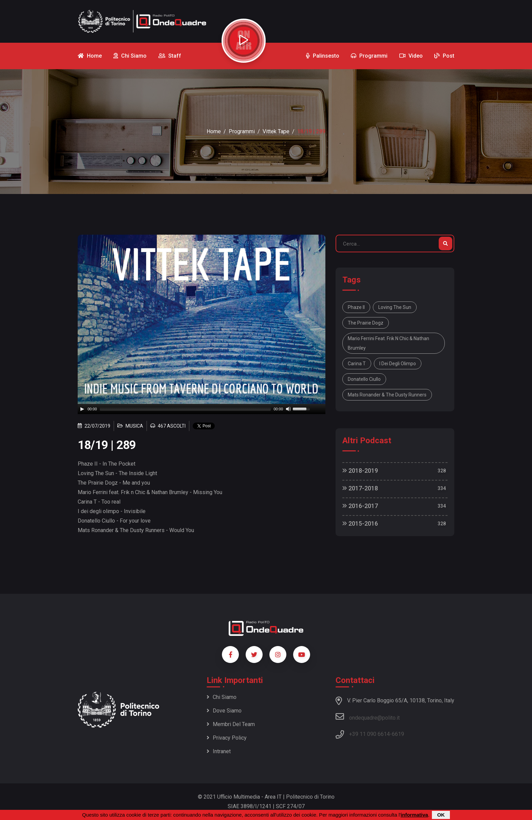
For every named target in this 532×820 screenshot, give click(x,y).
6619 (398, 734)
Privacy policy (227, 738)
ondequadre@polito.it (368, 716)
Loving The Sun (394, 307)
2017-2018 (360, 488)
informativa (414, 815)
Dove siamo (224, 710)
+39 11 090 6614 (369, 734)
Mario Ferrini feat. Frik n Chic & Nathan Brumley (388, 343)
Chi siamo (221, 697)
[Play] (82, 409)
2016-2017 (360, 505)
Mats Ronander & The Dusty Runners (387, 394)
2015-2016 (360, 523)
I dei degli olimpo (397, 363)
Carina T (357, 363)
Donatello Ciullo (364, 379)
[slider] (185, 409)
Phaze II (356, 307)
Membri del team (231, 724)
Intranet (219, 751)
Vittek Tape (276, 131)
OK (441, 815)
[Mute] (288, 409)
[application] (201, 409)
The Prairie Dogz (365, 323)
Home (214, 131)
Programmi (242, 131)
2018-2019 (360, 470)
